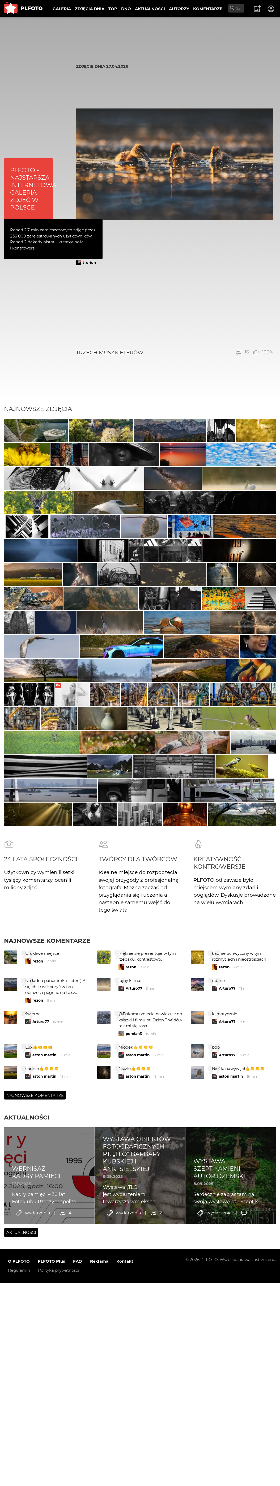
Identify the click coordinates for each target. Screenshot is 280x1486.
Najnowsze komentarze (47, 1221)
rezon (37, 1242)
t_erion (89, 262)
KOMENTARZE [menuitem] (207, 8)
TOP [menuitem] (112, 8)
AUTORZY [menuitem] (179, 8)
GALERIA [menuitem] (62, 8)
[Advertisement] (174, 307)
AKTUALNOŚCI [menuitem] (150, 8)
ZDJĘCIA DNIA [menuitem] (89, 8)
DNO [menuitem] (126, 8)
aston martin (44, 1336)
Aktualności (26, 1398)
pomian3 (134, 1314)
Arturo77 (134, 1269)
